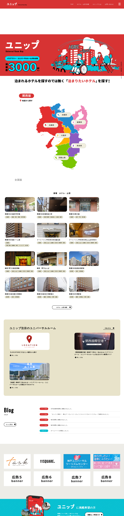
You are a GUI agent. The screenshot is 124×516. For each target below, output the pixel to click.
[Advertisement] (62, 21)
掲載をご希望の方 (93, 466)
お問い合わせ (109, 4)
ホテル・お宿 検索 (83, 4)
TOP (71, 4)
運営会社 (32, 504)
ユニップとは (97, 4)
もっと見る (9, 375)
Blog (65, 503)
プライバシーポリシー (22, 504)
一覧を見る (107, 307)
